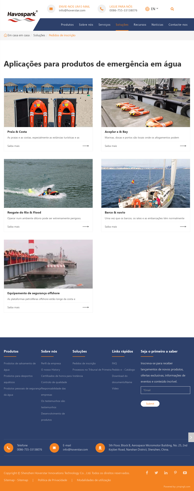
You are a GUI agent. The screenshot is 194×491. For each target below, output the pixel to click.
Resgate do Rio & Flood (24, 212)
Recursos (140, 24)
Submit (150, 403)
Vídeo (115, 388)
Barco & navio (115, 212)
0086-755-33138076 (123, 10)
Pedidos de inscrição (62, 35)
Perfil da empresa (51, 363)
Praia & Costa (17, 132)
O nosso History (50, 369)
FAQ (114, 363)
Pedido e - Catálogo (123, 369)
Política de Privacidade (52, 480)
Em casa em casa (19, 35)
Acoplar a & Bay (116, 132)
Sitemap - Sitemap (16, 480)
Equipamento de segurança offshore (33, 293)
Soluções (122, 24)
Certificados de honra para (56, 376)
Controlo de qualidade (54, 382)
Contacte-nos (178, 24)
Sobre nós (86, 24)
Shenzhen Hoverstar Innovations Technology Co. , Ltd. (56, 473)
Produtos (67, 24)
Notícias (157, 24)
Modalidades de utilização (94, 480)
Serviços (104, 24)
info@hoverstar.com (72, 10)
